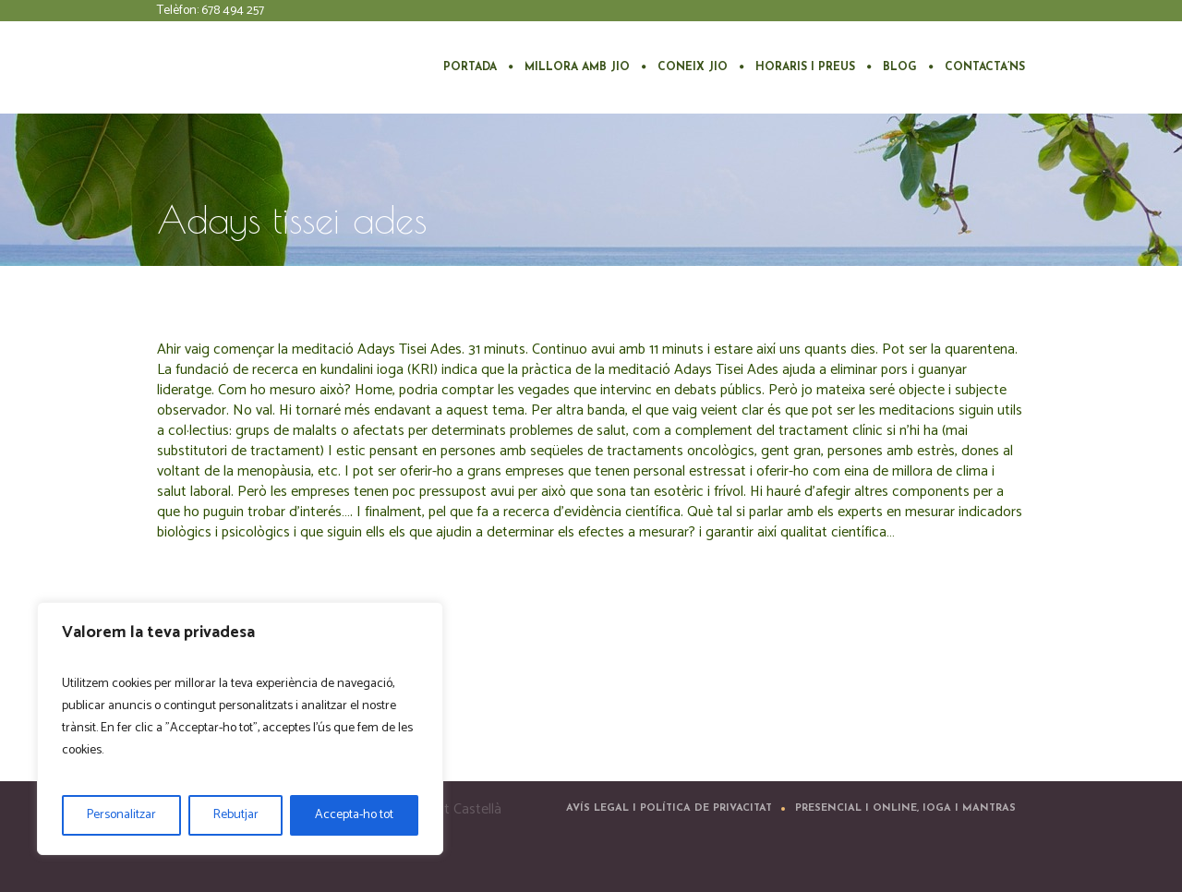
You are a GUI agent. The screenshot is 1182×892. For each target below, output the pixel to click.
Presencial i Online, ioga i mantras (905, 808)
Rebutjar (236, 815)
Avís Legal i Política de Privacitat (669, 808)
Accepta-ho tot (354, 815)
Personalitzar (121, 815)
